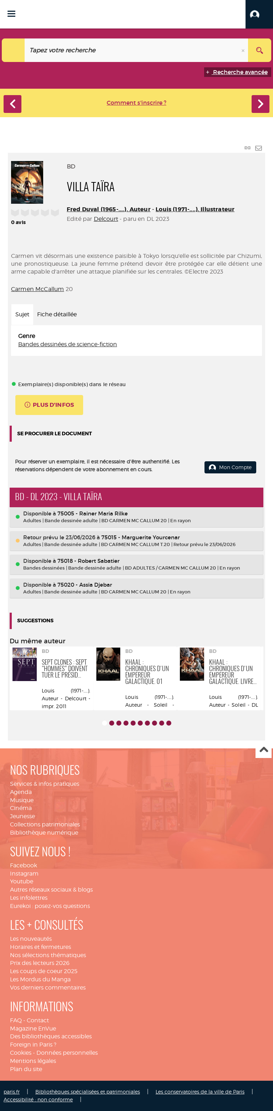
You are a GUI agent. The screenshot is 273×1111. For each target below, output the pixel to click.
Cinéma (21, 808)
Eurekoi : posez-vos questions (50, 906)
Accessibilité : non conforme (38, 1099)
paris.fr (12, 1092)
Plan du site (26, 1069)
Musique (22, 800)
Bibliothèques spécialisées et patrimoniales (87, 1092)
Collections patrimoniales (45, 824)
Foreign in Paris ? (33, 1044)
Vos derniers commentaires (48, 987)
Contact (38, 1020)
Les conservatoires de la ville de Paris (200, 1092)
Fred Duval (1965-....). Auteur (109, 209)
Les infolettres (28, 897)
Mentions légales (33, 1061)
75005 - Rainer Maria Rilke (92, 513)
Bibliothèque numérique (44, 832)
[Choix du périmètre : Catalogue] (13, 50)
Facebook (23, 865)
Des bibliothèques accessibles (51, 1036)
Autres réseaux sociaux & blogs (51, 889)
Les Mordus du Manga (40, 979)
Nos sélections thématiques (48, 955)
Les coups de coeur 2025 (43, 971)
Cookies (20, 1052)
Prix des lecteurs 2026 (40, 963)
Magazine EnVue (33, 1028)
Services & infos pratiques (44, 783)
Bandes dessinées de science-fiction (67, 344)
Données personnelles (67, 1052)
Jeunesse (22, 816)
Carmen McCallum (37, 289)
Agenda (21, 792)
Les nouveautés (31, 938)
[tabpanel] (136, 340)
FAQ (16, 1020)
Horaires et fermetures (40, 947)
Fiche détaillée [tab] (57, 314)
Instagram (24, 873)
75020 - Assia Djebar (84, 584)
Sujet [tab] (22, 314)
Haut (264, 750)
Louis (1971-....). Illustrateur (195, 209)
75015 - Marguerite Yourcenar (140, 537)
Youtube (21, 881)
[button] (259, 14)
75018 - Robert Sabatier (88, 560)
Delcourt (106, 219)
